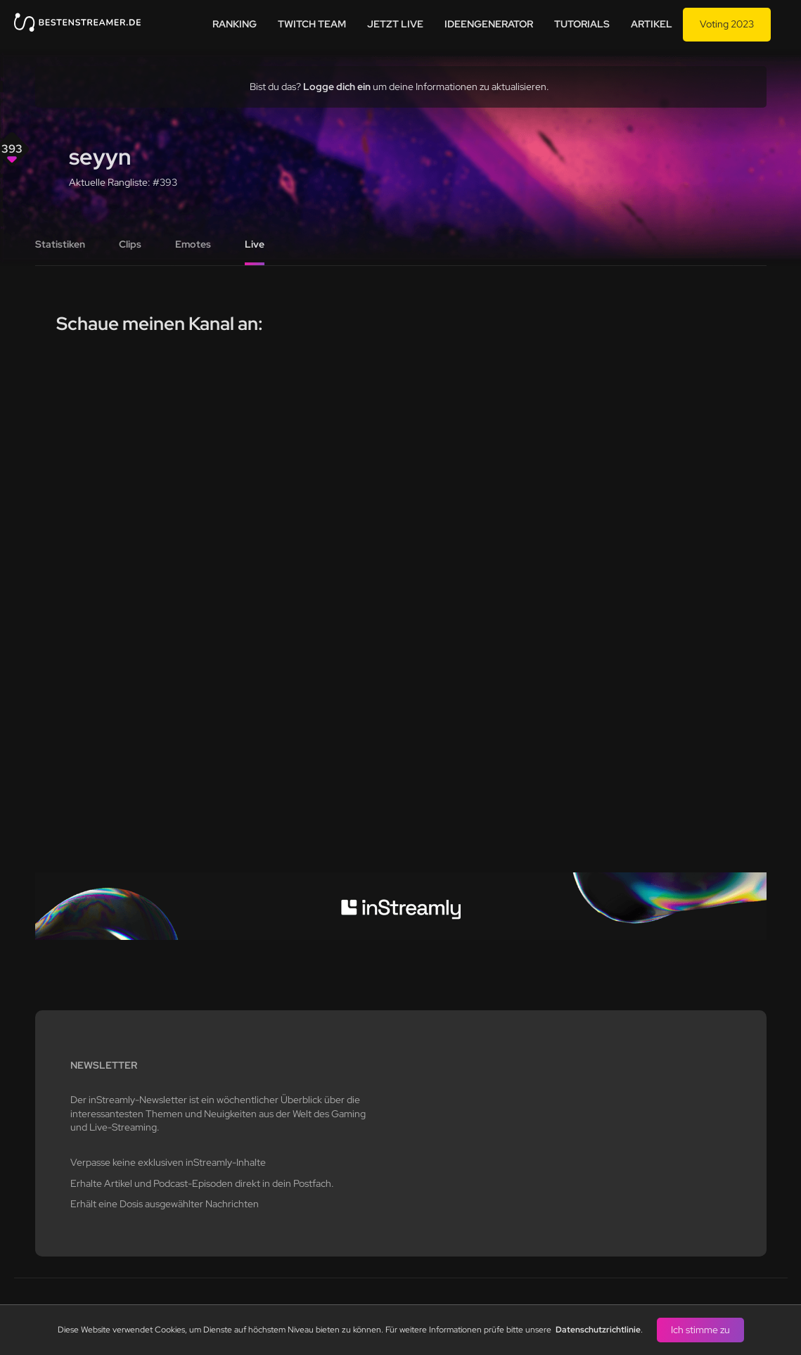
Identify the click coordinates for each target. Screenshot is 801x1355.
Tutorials (582, 24)
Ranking (234, 24)
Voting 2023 (727, 24)
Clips (130, 244)
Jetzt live (395, 24)
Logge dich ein (337, 86)
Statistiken (60, 244)
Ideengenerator (488, 24)
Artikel (651, 24)
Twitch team (312, 24)
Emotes (193, 244)
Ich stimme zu (700, 1329)
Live (254, 244)
